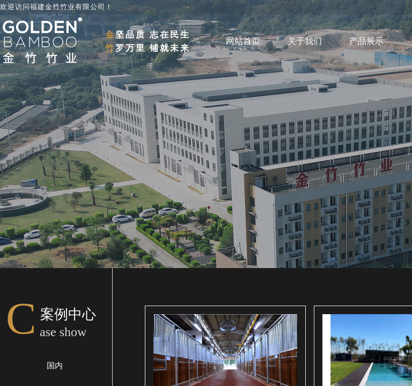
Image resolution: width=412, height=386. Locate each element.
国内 (55, 365)
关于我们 (305, 41)
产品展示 (366, 41)
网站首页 (243, 41)
